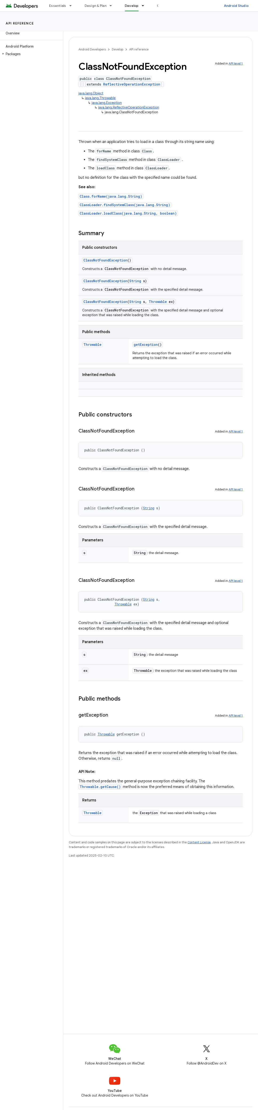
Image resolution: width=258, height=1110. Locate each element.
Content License (199, 842)
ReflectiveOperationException (131, 84)
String (135, 281)
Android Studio (236, 6)
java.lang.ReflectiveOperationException (128, 107)
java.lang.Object (90, 93)
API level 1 (236, 63)
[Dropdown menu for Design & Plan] (112, 5)
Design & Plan (95, 6)
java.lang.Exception (107, 103)
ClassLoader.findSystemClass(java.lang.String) (125, 205)
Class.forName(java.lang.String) (111, 196)
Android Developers (92, 49)
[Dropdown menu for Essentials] (72, 5)
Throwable (158, 301)
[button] (30, 54)
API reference (20, 23)
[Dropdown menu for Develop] (145, 5)
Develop (117, 49)
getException (146, 344)
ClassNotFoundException (105, 260)
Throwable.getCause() (100, 786)
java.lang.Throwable (100, 98)
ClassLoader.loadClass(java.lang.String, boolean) (128, 213)
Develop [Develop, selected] (132, 6)
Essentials (57, 6)
